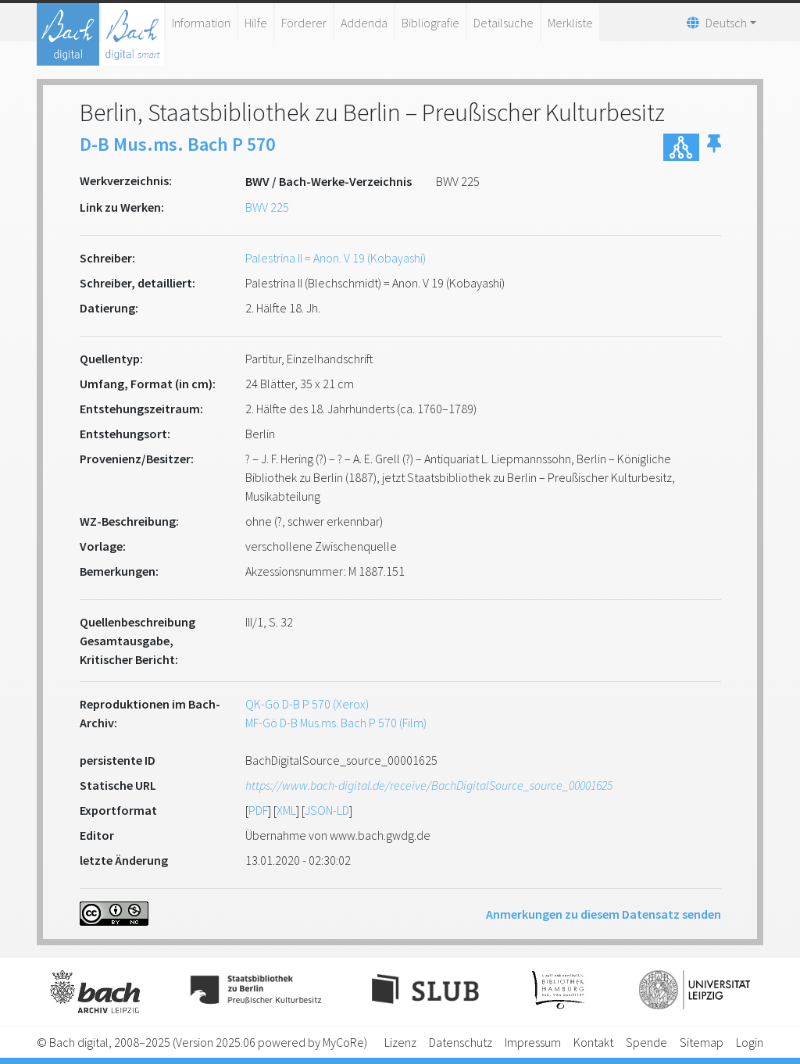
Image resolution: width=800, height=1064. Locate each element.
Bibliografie (430, 22)
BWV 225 (267, 207)
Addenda (364, 22)
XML (286, 810)
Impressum (533, 1042)
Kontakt (593, 1042)
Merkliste (570, 22)
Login (749, 1042)
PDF (258, 810)
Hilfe (256, 22)
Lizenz (400, 1042)
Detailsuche (503, 22)
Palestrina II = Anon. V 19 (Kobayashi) (335, 258)
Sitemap (701, 1042)
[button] (714, 147)
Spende (646, 1042)
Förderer (304, 22)
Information (201, 22)
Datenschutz (460, 1042)
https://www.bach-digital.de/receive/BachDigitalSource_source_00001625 (428, 785)
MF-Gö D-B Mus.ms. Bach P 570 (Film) (336, 722)
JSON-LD (327, 810)
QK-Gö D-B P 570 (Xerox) (307, 704)
